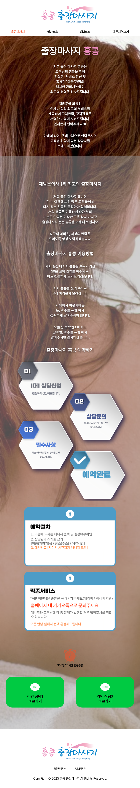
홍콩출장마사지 (97, 782)
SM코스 (85, 32)
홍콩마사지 (18, 32)
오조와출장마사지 (70, 782)
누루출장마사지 (56, 782)
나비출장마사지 (84, 782)
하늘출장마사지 (43, 782)
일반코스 (52, 32)
